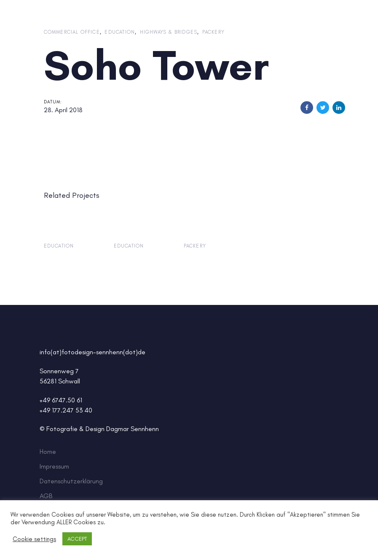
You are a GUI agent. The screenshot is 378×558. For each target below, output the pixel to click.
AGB (46, 496)
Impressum (54, 466)
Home (48, 451)
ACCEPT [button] (77, 539)
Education (120, 32)
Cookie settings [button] (34, 539)
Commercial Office (72, 32)
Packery (213, 32)
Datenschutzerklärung (71, 481)
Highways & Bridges (169, 32)
